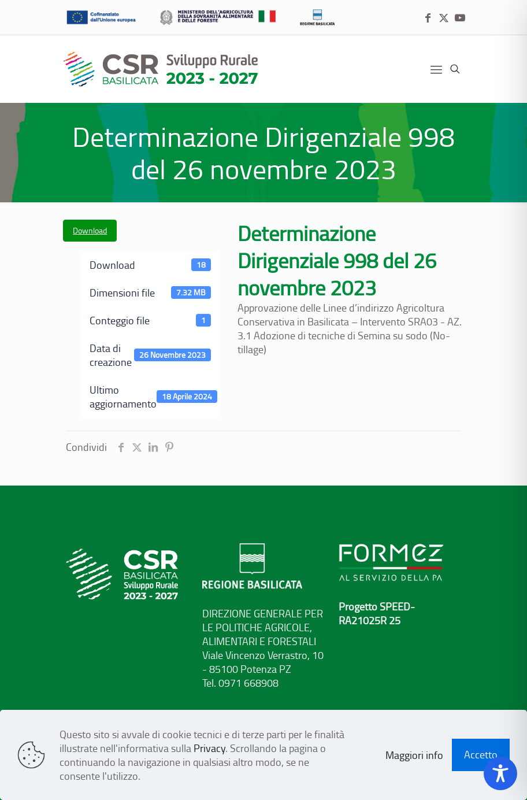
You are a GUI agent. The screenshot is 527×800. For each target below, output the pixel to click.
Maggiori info (414, 755)
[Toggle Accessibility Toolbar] (500, 773)
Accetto (481, 754)
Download (90, 230)
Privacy (209, 748)
